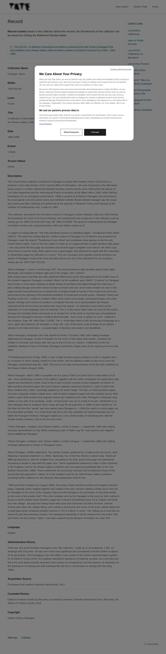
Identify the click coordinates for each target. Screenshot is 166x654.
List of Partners (45, 124)
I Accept (95, 132)
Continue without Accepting (121, 69)
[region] (84, 103)
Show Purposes (71, 132)
